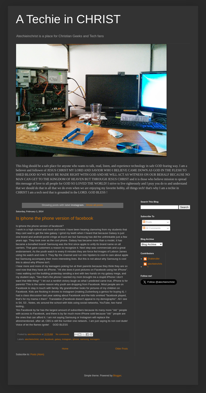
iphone (75, 339)
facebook (49, 339)
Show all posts (94, 205)
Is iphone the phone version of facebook (54, 218)
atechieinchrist (32, 339)
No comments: (63, 334)
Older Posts (121, 348)
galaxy (58, 339)
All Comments (151, 228)
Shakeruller (154, 258)
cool (42, 339)
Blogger (117, 375)
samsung (84, 339)
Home (65, 348)
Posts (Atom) (37, 354)
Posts (147, 222)
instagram (66, 339)
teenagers (95, 339)
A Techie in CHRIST (68, 19)
